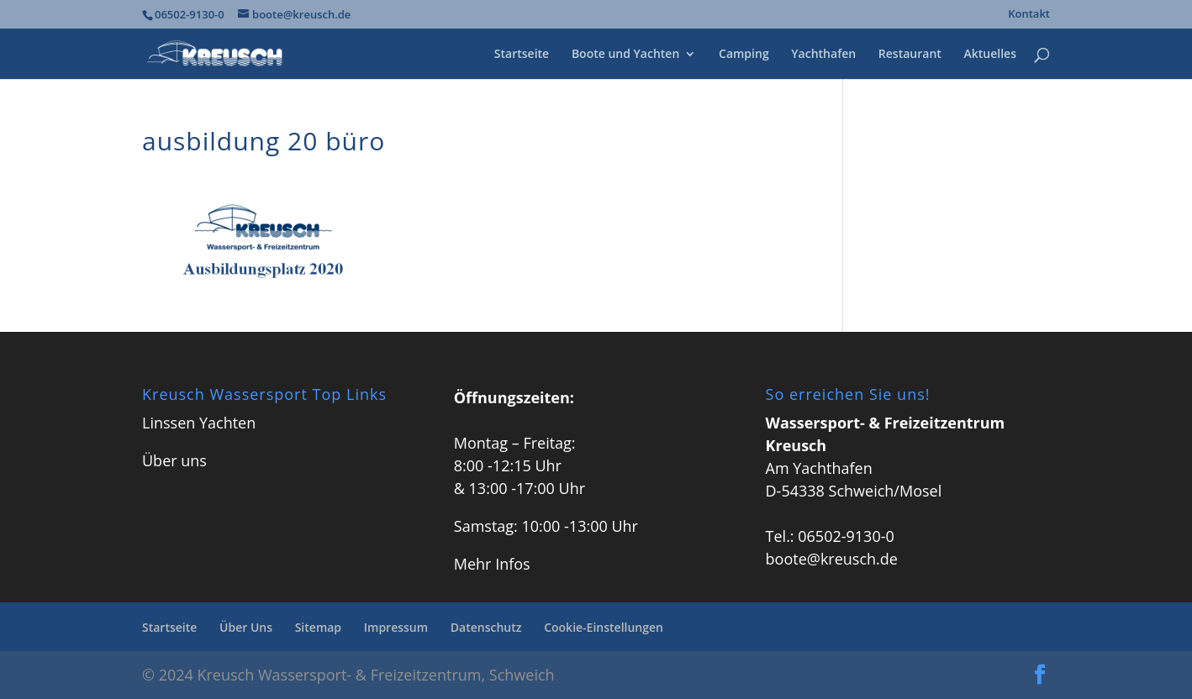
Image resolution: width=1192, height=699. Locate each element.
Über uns (174, 460)
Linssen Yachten (199, 423)
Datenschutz (486, 627)
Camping (744, 54)
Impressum (396, 627)
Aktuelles (990, 54)
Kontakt (1029, 14)
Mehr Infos (492, 564)
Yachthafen (823, 54)
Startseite (521, 54)
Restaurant (909, 54)
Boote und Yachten (625, 54)
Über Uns (245, 627)
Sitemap (318, 627)
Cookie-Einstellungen (603, 627)
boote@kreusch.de (832, 559)
